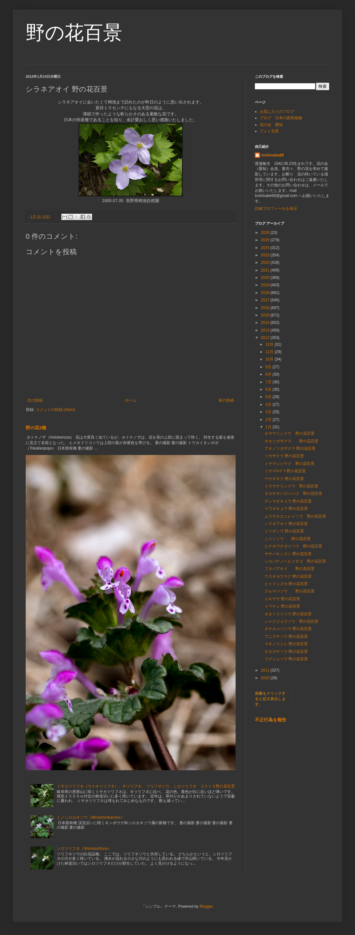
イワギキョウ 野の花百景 (286, 508)
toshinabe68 (272, 155)
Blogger (206, 906)
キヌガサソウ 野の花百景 (286, 651)
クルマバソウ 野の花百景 (289, 591)
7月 (269, 382)
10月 (270, 359)
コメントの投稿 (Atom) (55, 409)
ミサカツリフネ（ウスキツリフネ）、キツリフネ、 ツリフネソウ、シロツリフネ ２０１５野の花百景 (146, 786)
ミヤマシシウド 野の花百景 (289, 463)
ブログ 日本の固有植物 (281, 118)
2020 (266, 277)
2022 (266, 262)
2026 (266, 232)
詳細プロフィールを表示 (276, 208)
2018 (266, 292)
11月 (270, 352)
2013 (266, 330)
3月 (269, 412)
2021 (266, 270)
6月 (269, 389)
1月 (269, 427)
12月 (270, 344)
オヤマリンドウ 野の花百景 (289, 433)
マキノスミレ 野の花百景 (286, 644)
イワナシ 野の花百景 (282, 606)
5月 (269, 397)
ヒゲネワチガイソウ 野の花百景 (293, 546)
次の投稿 (35, 400)
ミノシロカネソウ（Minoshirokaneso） (91, 817)
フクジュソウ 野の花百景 (286, 659)
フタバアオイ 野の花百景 (289, 568)
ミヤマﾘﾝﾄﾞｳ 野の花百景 (285, 471)
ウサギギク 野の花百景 (284, 478)
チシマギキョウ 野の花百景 (288, 501)
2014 (266, 322)
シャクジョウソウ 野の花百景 (291, 621)
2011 (266, 670)
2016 (266, 308)
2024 (266, 247)
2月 (269, 419)
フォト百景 (269, 131)
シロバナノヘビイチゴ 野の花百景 (295, 561)
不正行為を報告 (270, 719)
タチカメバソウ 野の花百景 (288, 629)
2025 (266, 240)
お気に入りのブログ (277, 111)
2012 (266, 337)
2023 (266, 255)
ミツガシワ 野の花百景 (284, 531)
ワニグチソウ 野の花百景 (286, 636)
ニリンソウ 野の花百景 (287, 539)
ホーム (130, 400)
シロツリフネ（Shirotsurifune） (84, 848)
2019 (266, 285)
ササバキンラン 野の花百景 (288, 554)
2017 (266, 300)
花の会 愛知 (271, 124)
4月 (269, 404)
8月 (269, 374)
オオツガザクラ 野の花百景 (291, 441)
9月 (269, 367)
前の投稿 (226, 400)
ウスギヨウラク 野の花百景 (288, 576)
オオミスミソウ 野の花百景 (288, 614)
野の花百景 (74, 32)
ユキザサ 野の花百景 (282, 599)
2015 (266, 315)
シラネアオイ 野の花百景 (286, 523)
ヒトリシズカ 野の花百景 (286, 584)
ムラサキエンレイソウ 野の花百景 (295, 516)
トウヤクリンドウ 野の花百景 (291, 486)
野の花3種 (36, 427)
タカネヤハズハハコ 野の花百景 (293, 493)
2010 (266, 678)
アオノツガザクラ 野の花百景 (290, 448)
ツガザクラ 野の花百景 (284, 456)
